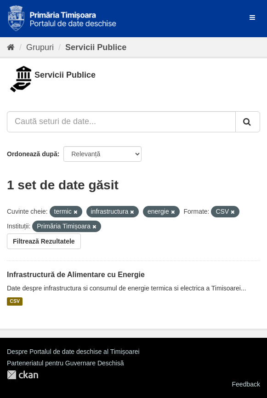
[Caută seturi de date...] (121, 121)
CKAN (22, 375)
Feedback (246, 384)
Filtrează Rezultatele (44, 241)
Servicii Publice (95, 47)
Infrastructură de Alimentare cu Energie (76, 275)
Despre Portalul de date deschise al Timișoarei (73, 351)
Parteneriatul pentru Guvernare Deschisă (65, 363)
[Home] (11, 47)
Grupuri (40, 47)
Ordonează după (32, 154)
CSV (15, 301)
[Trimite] (247, 121)
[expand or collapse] (252, 17)
